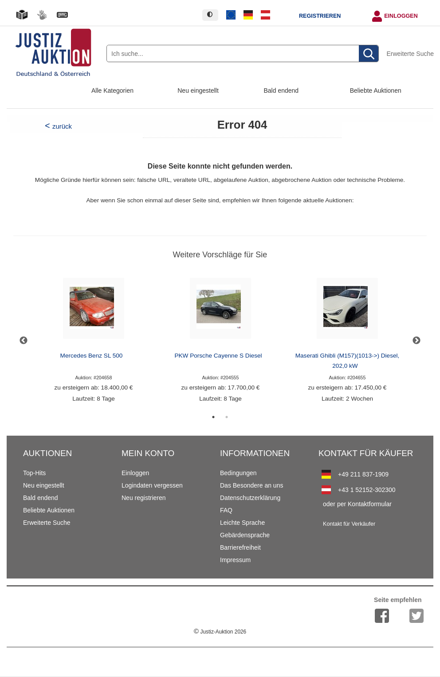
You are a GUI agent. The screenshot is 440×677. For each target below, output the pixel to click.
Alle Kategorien (112, 90)
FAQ (226, 510)
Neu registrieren (144, 497)
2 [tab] (226, 417)
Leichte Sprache (242, 522)
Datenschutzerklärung (250, 497)
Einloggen (401, 16)
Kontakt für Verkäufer (349, 524)
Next (416, 340)
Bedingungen (238, 472)
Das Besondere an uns (251, 485)
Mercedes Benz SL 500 (91, 355)
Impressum (235, 559)
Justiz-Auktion (220, 632)
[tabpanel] (93, 340)
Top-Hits (34, 472)
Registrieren (320, 16)
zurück (62, 126)
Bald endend (281, 90)
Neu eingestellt (198, 90)
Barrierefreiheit (240, 547)
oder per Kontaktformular (357, 504)
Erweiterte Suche (410, 53)
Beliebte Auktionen (375, 90)
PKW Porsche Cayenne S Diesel (218, 355)
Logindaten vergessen (152, 485)
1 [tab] (213, 417)
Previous (23, 340)
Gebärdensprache (245, 535)
